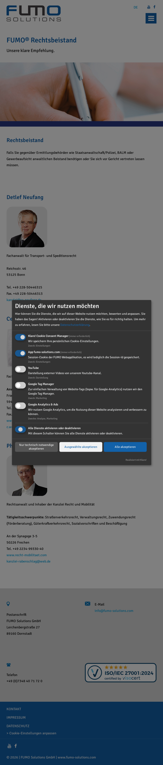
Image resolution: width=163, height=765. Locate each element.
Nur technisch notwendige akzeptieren (36, 447)
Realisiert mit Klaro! (136, 459)
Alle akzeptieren (125, 447)
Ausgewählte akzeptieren (80, 447)
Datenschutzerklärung (74, 325)
